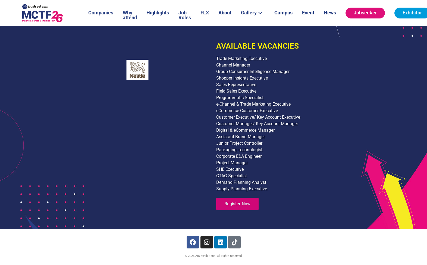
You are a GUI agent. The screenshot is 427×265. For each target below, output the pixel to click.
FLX (204, 12)
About (224, 12)
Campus (283, 12)
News (330, 12)
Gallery (253, 12)
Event (308, 12)
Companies (100, 12)
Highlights (157, 12)
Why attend (130, 15)
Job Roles (184, 15)
